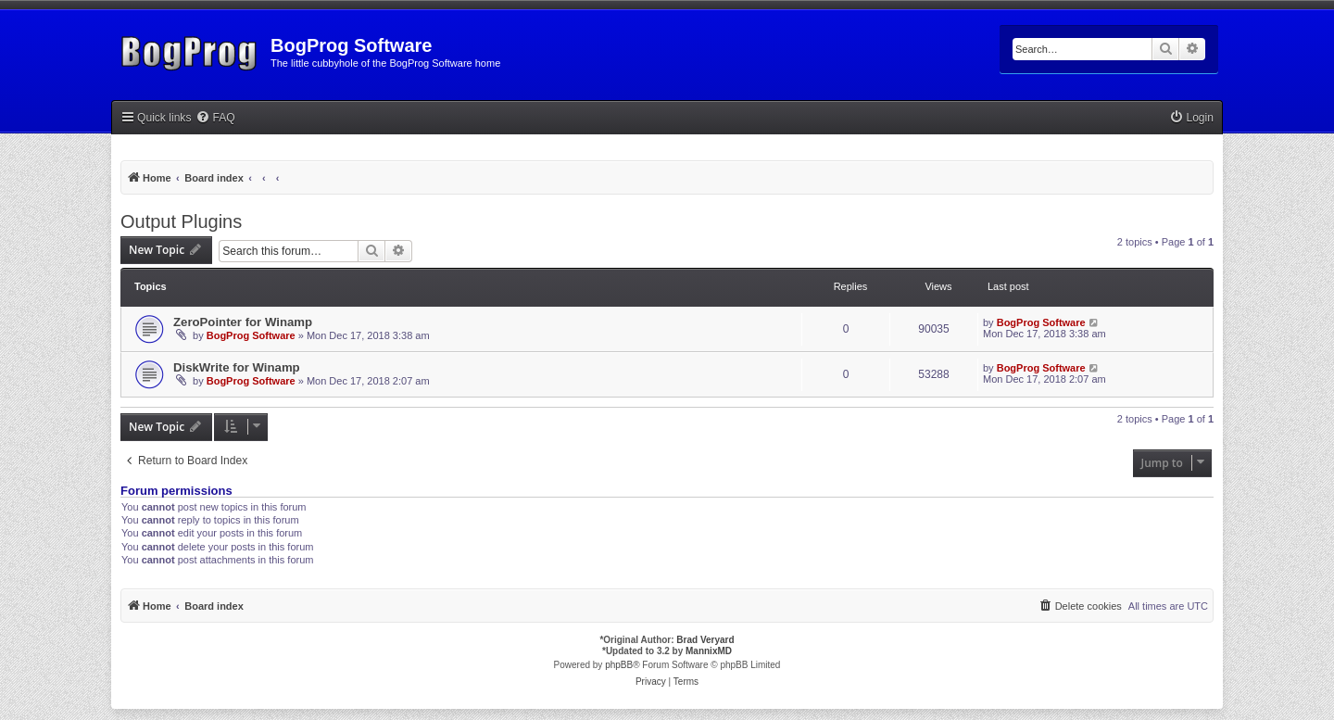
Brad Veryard (705, 640)
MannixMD (709, 651)
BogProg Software (251, 335)
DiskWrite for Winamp (236, 367)
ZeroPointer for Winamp (242, 322)
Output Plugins (181, 221)
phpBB (619, 665)
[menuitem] (214, 118)
